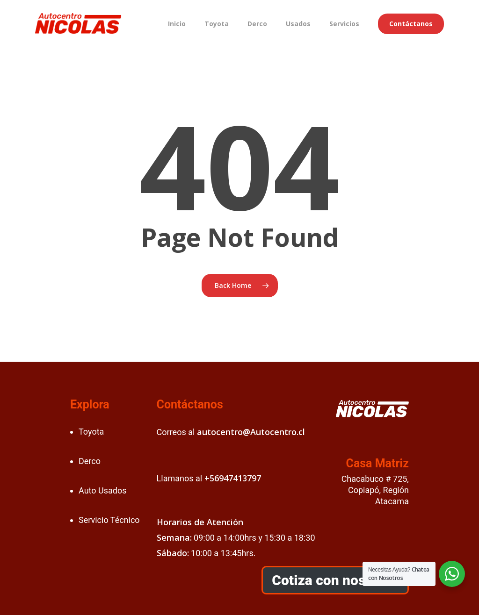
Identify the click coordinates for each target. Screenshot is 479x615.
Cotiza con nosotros (335, 580)
